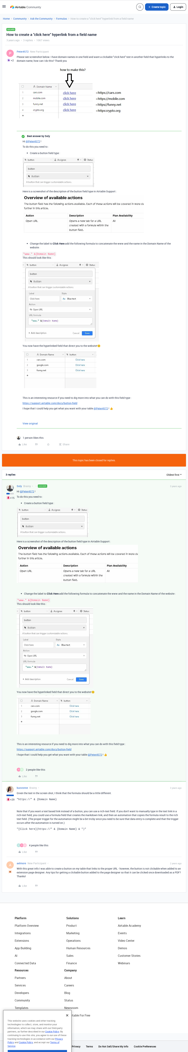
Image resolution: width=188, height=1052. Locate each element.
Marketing (72, 933)
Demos (122, 948)
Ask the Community (41, 18)
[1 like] (30, 438)
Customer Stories (129, 956)
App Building (23, 948)
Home (6, 18)
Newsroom (71, 1008)
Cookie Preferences (145, 1046)
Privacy (76, 1046)
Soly (19, 486)
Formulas (61, 18)
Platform (20, 918)
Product (71, 926)
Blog (67, 993)
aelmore (21, 863)
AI (16, 956)
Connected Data (25, 963)
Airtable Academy (129, 926)
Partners (20, 978)
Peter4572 (23, 51)
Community (20, 18)
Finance (71, 963)
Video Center (126, 941)
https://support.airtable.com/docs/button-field (50, 403)
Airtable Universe (26, 1015)
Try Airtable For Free (77, 1015)
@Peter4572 (33, 141)
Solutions (72, 918)
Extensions (22, 941)
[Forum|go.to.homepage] (25, 7)
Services (20, 985)
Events (122, 933)
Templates (21, 1008)
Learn (121, 918)
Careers (69, 985)
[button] (4, 7)
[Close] (67, 1024)
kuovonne (22, 788)
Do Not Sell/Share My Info (113, 1046)
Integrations (23, 933)
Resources (21, 970)
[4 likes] (32, 845)
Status (68, 1000)
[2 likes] (31, 770)
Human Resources (78, 948)
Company (70, 970)
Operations (73, 941)
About (68, 978)
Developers (22, 993)
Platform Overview (27, 926)
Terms (89, 1046)
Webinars (124, 963)
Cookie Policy (52, 1040)
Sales (69, 956)
